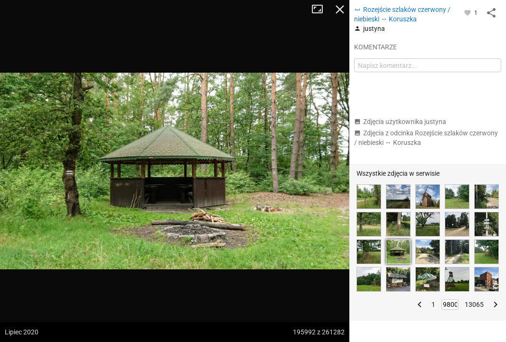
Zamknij (339, 9)
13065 (474, 304)
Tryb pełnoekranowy (320, 9)
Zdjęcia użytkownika (400, 121)
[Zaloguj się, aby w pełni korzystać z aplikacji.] (468, 12)
